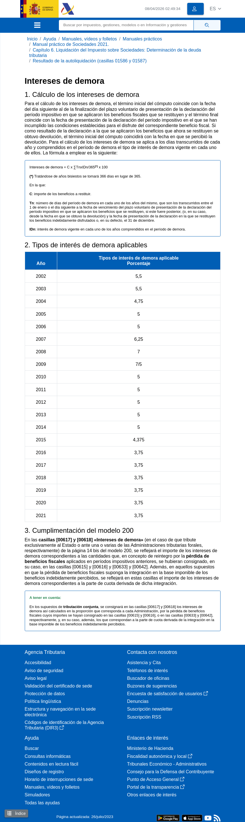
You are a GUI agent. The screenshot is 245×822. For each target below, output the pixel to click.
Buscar (32, 748)
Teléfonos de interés (147, 670)
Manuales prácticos (142, 38)
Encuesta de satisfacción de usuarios (167, 693)
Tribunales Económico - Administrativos (167, 764)
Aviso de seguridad (44, 670)
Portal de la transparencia (156, 787)
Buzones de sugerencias (152, 686)
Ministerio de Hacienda (150, 748)
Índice (16, 813)
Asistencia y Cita (144, 662)
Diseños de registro (44, 771)
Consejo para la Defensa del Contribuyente (170, 771)
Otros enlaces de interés (151, 794)
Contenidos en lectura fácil (52, 764)
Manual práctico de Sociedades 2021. (71, 44)
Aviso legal (36, 678)
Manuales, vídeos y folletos (89, 38)
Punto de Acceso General (155, 779)
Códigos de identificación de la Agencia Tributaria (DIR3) (64, 725)
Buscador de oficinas (148, 678)
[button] (215, 8)
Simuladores (37, 794)
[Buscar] (126, 25)
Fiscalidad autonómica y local (159, 756)
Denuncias (138, 701)
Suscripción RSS (144, 717)
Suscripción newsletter (150, 709)
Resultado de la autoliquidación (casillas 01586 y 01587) (90, 60)
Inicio (32, 38)
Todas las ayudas (42, 802)
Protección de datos (45, 693)
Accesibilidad (38, 662)
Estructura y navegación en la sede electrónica (60, 712)
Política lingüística (43, 701)
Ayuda (49, 38)
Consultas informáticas (48, 756)
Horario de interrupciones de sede (59, 779)
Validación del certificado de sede (58, 686)
